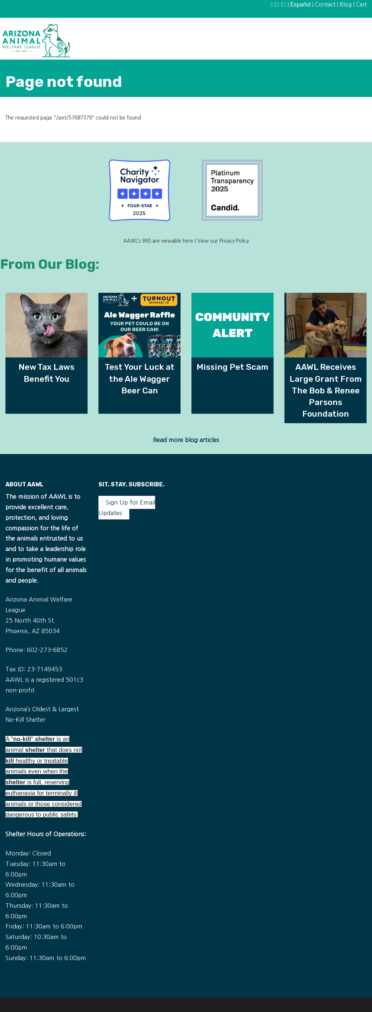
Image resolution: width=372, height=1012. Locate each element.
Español (300, 4)
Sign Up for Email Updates (126, 507)
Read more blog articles (186, 440)
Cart (361, 4)
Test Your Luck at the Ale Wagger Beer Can (139, 378)
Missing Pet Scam (232, 367)
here (188, 241)
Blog (346, 4)
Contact (325, 4)
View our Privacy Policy (223, 241)
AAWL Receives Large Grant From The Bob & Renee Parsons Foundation (326, 390)
